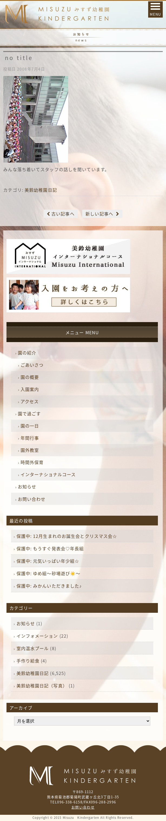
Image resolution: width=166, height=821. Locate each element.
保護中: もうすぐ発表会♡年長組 (50, 548)
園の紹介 (27, 352)
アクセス (30, 401)
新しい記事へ (99, 213)
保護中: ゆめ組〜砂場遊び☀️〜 (48, 573)
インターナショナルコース (48, 474)
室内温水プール (32, 648)
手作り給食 (28, 660)
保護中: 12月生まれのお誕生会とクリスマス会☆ (66, 536)
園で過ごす (29, 413)
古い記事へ (63, 213)
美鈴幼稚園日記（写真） (41, 685)
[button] (155, 9)
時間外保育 (32, 462)
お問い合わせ (32, 499)
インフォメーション (37, 636)
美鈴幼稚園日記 (41, 190)
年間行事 (30, 438)
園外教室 (30, 450)
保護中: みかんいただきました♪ (49, 585)
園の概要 (30, 377)
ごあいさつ (32, 365)
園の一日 (30, 425)
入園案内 (30, 389)
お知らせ (27, 486)
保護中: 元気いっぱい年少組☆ (47, 561)
